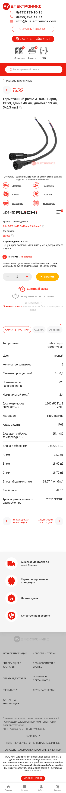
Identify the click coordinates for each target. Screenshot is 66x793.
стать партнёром (44, 690)
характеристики (17, 329)
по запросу (26, 257)
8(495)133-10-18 (26, 12)
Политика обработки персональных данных (32, 743)
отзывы (55, 329)
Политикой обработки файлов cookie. (41, 765)
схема (39, 329)
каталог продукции (15, 653)
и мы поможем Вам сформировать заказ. (33, 306)
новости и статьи (44, 653)
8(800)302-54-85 (26, 17)
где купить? (10, 690)
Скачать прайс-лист (33, 38)
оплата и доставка (14, 678)
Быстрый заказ (37, 288)
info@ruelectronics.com (33, 21)
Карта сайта (33, 736)
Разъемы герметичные (19, 80)
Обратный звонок (32, 28)
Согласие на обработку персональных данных (33, 750)
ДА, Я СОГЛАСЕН (33, 778)
